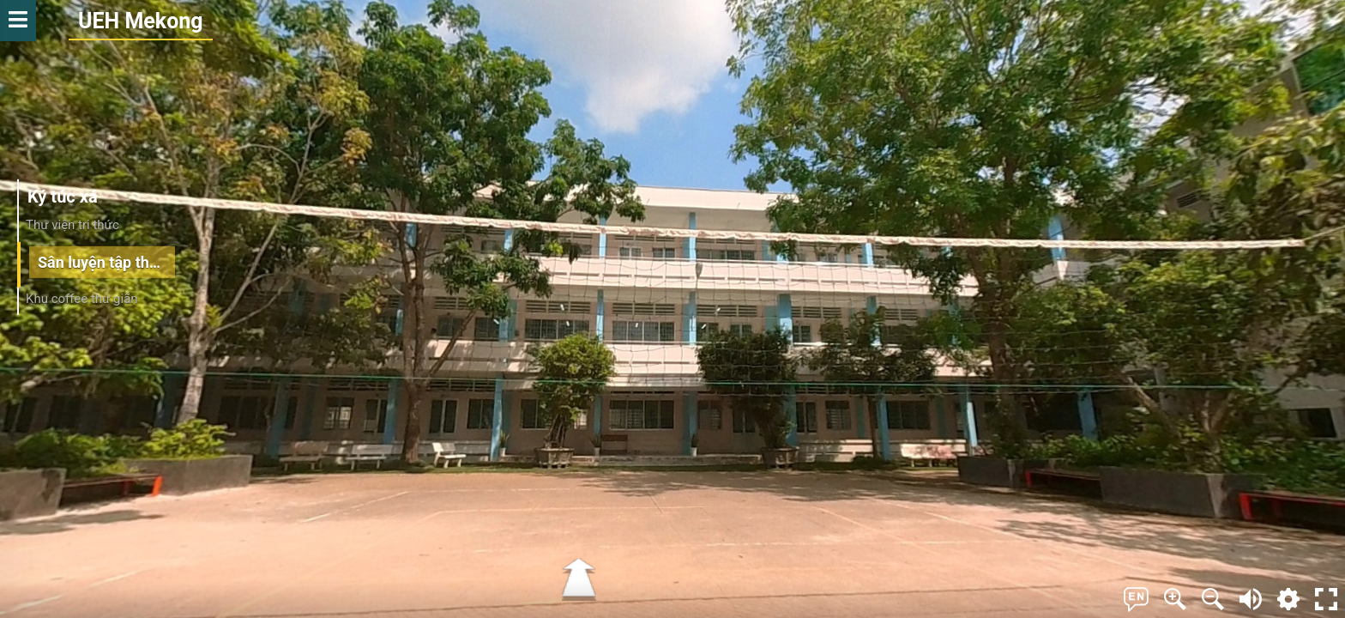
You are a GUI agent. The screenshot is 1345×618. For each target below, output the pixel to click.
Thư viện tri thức (72, 225)
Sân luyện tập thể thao (106, 261)
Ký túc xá (62, 196)
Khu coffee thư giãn (82, 298)
